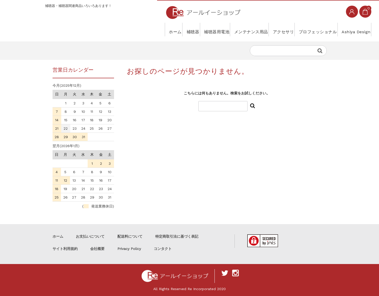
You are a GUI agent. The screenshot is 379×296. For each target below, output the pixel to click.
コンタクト (163, 249)
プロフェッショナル (303, 29)
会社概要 (97, 249)
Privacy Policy (129, 249)
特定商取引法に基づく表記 (176, 236)
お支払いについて (90, 236)
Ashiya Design (350, 29)
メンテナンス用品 (221, 29)
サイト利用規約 (65, 249)
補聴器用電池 (178, 29)
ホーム (122, 29)
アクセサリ (261, 29)
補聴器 (147, 29)
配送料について (129, 236)
